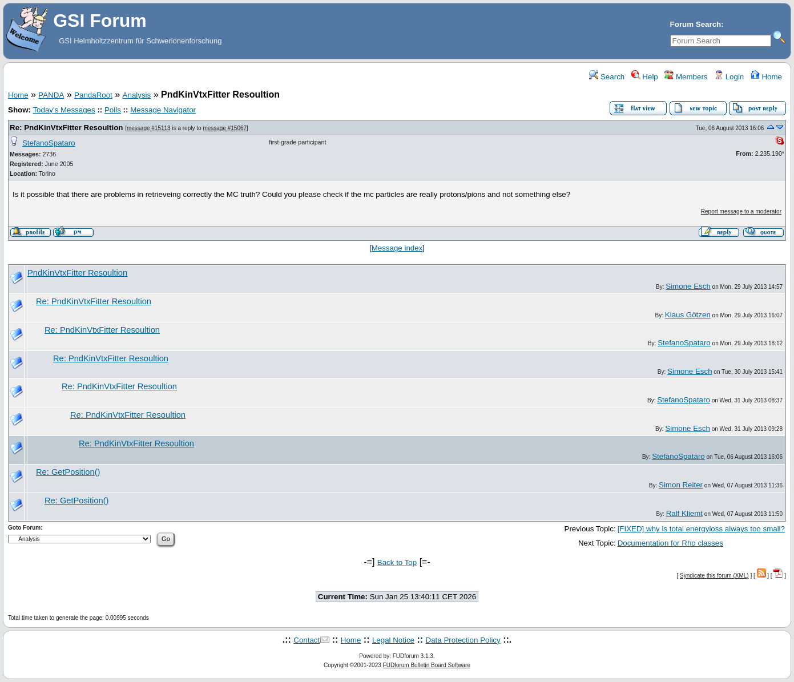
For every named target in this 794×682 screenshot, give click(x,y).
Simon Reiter (681, 485)
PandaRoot (93, 95)
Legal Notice (393, 640)
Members (685, 76)
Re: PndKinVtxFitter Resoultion (67, 127)
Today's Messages (64, 110)
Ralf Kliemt (684, 513)
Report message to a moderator (741, 211)
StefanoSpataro (48, 143)
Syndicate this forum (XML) (714, 575)
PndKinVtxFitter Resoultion (77, 272)
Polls (112, 110)
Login (729, 76)
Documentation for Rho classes (670, 543)
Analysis (137, 95)
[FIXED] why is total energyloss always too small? (701, 528)
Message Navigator (163, 110)
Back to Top (397, 562)
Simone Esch (688, 286)
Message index (397, 248)
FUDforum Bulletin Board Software (426, 665)
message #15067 (225, 128)
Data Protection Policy (463, 640)
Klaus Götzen (688, 314)
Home (766, 76)
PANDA (51, 95)
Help (644, 76)
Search (606, 76)
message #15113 (149, 128)
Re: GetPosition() (68, 472)
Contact (306, 640)
